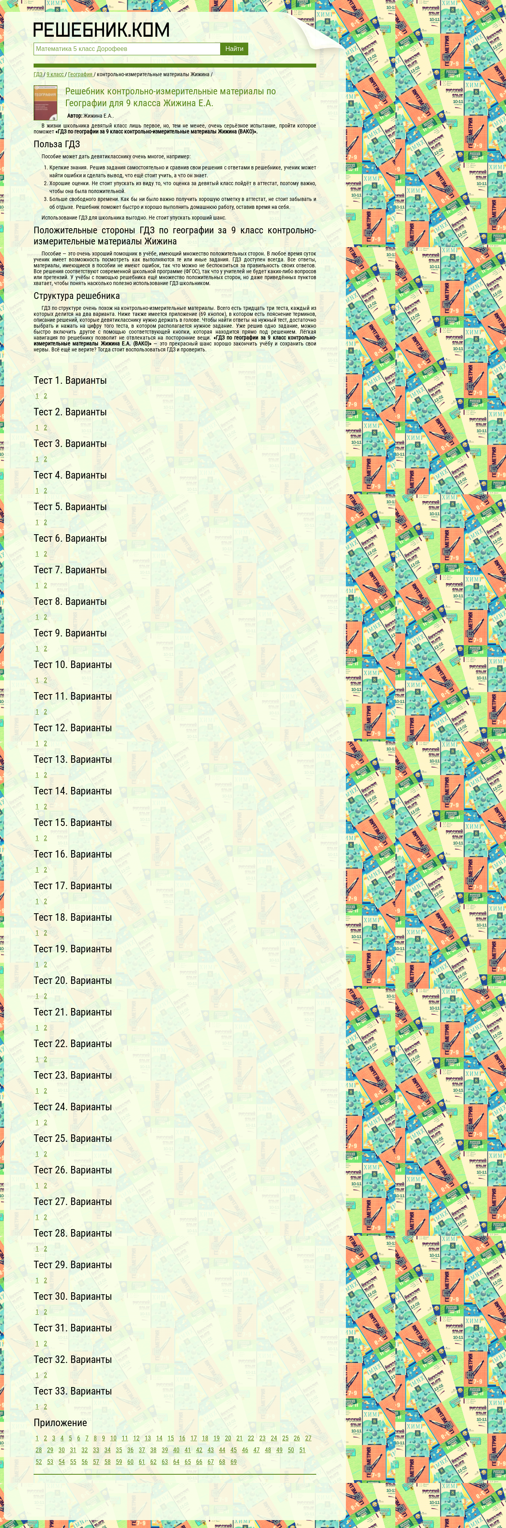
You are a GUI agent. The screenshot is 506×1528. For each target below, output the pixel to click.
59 (119, 1462)
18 (205, 1438)
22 (251, 1438)
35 (119, 1450)
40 (176, 1450)
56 (84, 1462)
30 (62, 1450)
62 (153, 1462)
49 (279, 1450)
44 (222, 1450)
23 (262, 1438)
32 (84, 1450)
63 (165, 1462)
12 (136, 1438)
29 (50, 1450)
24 (274, 1438)
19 (216, 1438)
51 (302, 1450)
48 (268, 1450)
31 (73, 1450)
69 (233, 1462)
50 (291, 1450)
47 (256, 1450)
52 (39, 1462)
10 (113, 1438)
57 (96, 1462)
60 (130, 1462)
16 (182, 1438)
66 (199, 1462)
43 (211, 1450)
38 (153, 1450)
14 (159, 1438)
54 (62, 1462)
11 (125, 1438)
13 (148, 1438)
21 (239, 1438)
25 (285, 1438)
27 (308, 1438)
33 (96, 1450)
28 (39, 1450)
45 (233, 1450)
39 (165, 1450)
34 (107, 1450)
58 (107, 1462)
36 (130, 1450)
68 (222, 1462)
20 (228, 1438)
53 (50, 1462)
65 (188, 1462)
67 (211, 1462)
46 (245, 1450)
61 (142, 1462)
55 (73, 1462)
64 (176, 1462)
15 (171, 1438)
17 (194, 1438)
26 (297, 1438)
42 (199, 1450)
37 (142, 1450)
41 (188, 1450)
